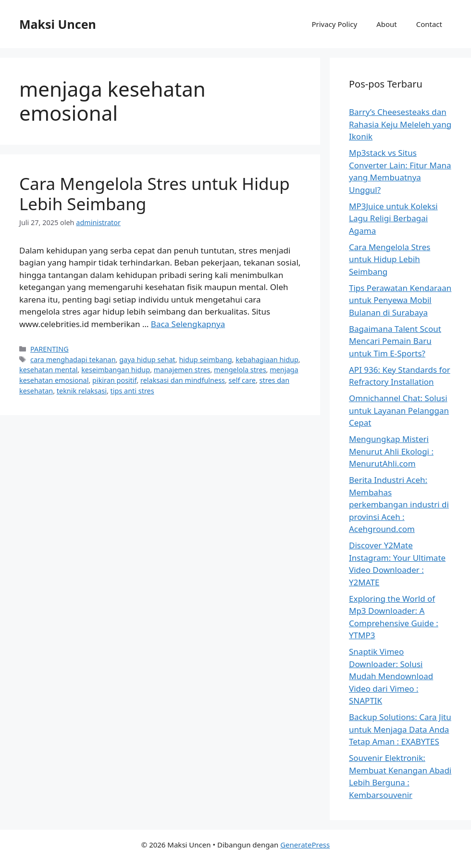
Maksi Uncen (57, 24)
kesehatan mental (48, 369)
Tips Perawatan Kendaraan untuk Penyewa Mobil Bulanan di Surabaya (400, 300)
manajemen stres (182, 369)
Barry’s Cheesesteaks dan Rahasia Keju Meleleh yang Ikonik (400, 124)
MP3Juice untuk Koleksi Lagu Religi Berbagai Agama (393, 218)
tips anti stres (132, 390)
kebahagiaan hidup (267, 359)
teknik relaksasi (82, 390)
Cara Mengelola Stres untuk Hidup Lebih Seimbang (154, 193)
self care (242, 380)
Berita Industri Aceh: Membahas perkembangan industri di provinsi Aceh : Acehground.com (399, 504)
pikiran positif (114, 380)
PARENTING (49, 349)
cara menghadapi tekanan (72, 359)
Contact (429, 24)
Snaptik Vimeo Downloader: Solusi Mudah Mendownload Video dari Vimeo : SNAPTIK (391, 676)
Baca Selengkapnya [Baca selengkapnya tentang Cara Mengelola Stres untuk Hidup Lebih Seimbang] (188, 323)
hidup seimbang (205, 359)
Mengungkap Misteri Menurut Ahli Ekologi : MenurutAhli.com (391, 451)
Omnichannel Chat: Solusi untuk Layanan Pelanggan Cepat (399, 410)
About (386, 24)
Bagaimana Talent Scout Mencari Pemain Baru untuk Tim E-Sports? (395, 341)
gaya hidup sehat (147, 359)
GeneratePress (305, 844)
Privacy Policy (334, 24)
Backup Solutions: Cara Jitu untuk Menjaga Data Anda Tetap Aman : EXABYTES (400, 729)
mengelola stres (240, 369)
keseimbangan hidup (115, 369)
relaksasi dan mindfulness (182, 380)
